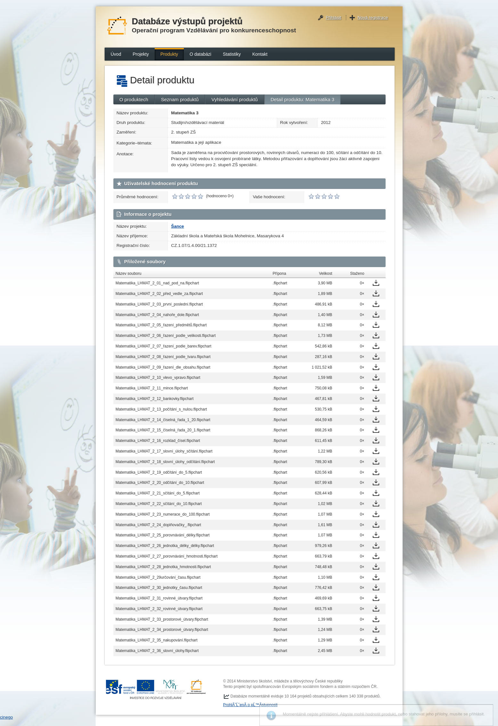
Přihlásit (333, 17)
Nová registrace (372, 17)
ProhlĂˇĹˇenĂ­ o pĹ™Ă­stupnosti (250, 705)
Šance (177, 226)
